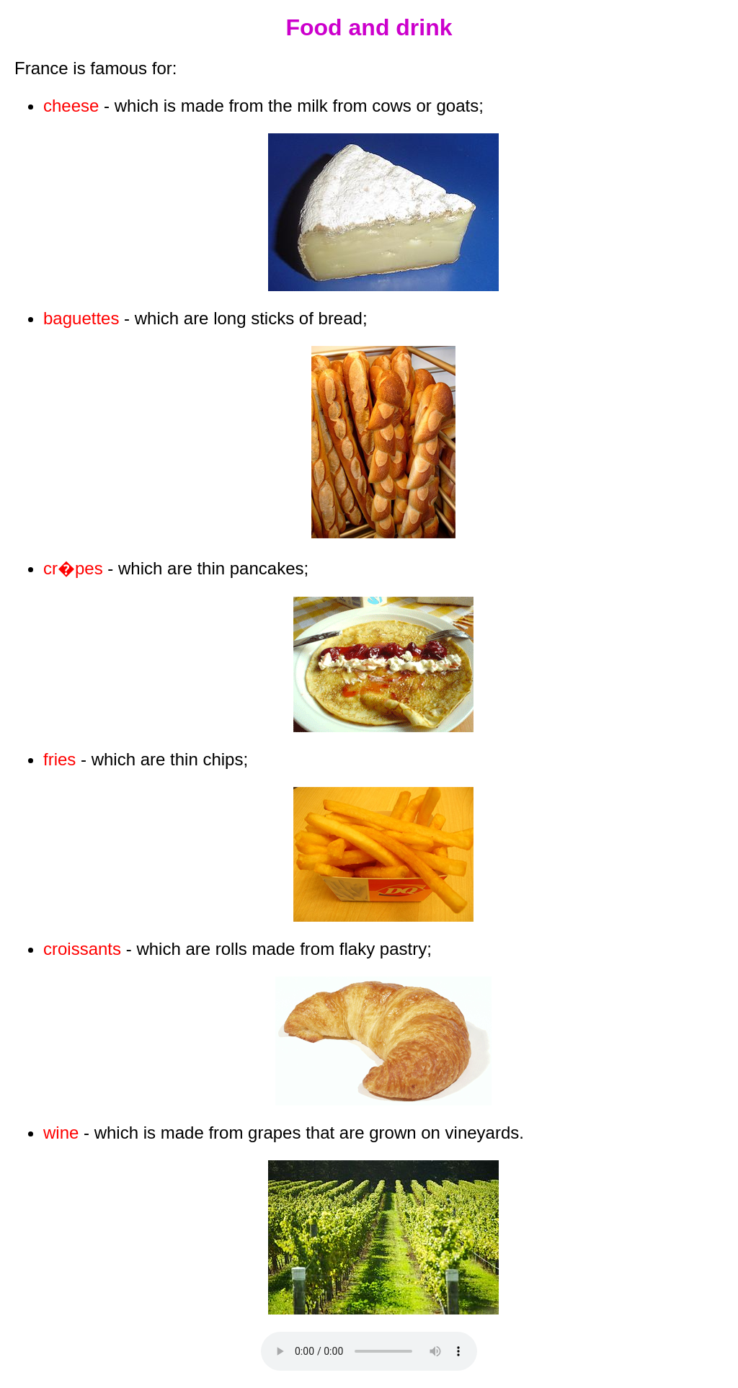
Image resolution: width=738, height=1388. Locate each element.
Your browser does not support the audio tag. (369, 1351)
